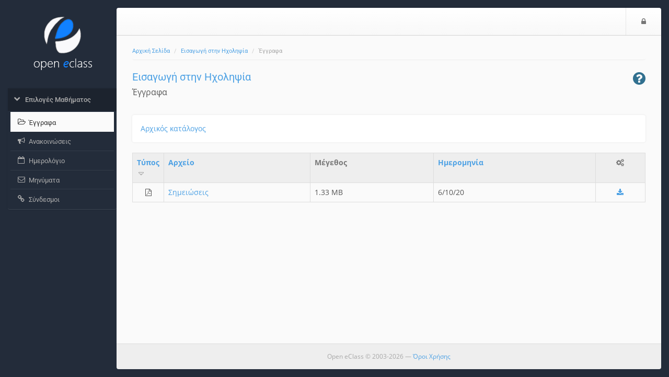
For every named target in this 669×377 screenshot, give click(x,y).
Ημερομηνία (460, 162)
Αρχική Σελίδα (151, 51)
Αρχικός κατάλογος (173, 128)
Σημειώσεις (188, 192)
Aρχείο (181, 162)
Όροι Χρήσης (432, 356)
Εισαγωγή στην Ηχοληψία (214, 51)
